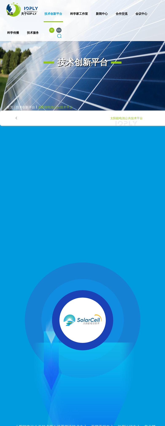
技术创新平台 (53, 13)
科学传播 (13, 32)
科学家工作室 (79, 13)
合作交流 (121, 13)
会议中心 (141, 13)
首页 (10, 13)
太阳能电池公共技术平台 (55, 107)
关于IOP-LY (28, 13)
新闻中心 (102, 13)
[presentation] (16, 117)
